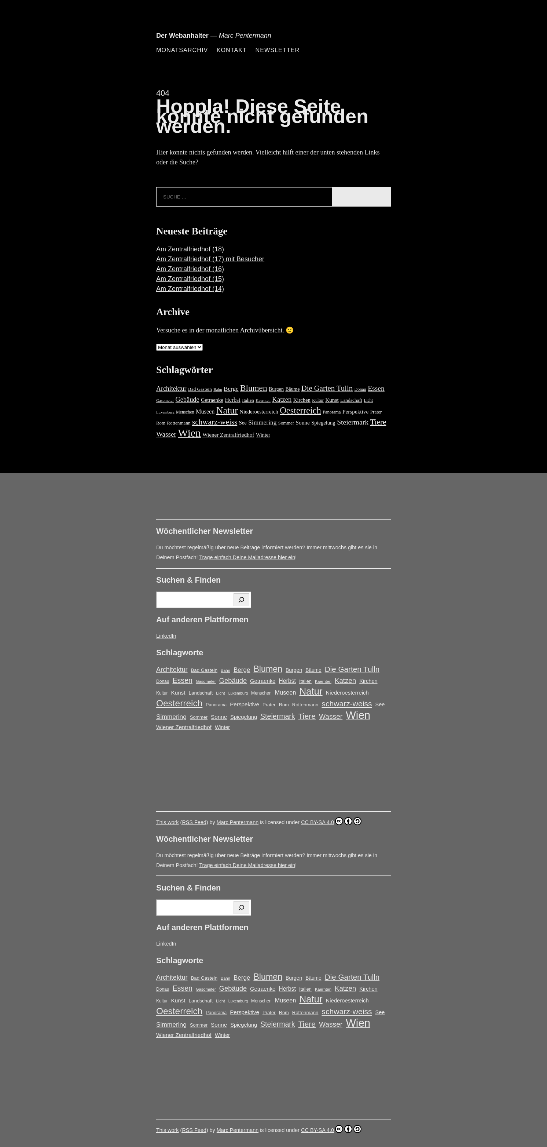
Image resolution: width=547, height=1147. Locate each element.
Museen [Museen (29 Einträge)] (205, 411)
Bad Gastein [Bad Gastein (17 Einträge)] (200, 389)
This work (167, 822)
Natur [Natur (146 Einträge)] (227, 410)
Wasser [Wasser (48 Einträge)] (166, 434)
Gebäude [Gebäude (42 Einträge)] (187, 399)
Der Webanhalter (182, 35)
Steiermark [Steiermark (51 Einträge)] (352, 422)
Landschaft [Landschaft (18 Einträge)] (351, 400)
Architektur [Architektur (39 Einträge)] (171, 388)
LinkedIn (166, 636)
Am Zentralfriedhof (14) (190, 288)
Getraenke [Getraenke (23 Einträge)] (212, 400)
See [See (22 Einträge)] (243, 423)
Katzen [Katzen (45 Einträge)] (281, 399)
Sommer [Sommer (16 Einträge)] (286, 423)
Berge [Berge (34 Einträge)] (231, 388)
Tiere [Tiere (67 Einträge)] (378, 422)
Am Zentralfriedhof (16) (190, 269)
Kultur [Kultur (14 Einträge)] (317, 400)
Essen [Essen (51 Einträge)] (376, 388)
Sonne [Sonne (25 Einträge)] (303, 422)
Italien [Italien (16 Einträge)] (248, 400)
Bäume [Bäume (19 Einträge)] (292, 389)
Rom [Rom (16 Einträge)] (160, 423)
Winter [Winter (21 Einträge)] (263, 435)
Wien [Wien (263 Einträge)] (189, 433)
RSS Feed (194, 822)
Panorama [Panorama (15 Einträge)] (332, 412)
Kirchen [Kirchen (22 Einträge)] (302, 400)
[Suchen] (241, 599)
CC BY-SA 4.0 (331, 821)
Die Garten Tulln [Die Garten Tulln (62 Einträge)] (327, 388)
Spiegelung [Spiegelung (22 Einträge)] (323, 423)
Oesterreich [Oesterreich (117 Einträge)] (300, 410)
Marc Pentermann (237, 822)
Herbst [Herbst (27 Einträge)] (233, 400)
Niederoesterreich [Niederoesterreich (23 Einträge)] (258, 412)
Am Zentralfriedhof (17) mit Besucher (210, 259)
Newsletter (277, 50)
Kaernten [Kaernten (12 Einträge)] (263, 400)
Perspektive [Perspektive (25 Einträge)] (355, 411)
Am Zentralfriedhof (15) (190, 279)
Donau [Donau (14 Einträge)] (360, 389)
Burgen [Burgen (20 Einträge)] (276, 389)
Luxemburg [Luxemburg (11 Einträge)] (165, 412)
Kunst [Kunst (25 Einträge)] (331, 400)
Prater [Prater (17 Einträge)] (376, 412)
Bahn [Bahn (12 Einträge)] (217, 389)
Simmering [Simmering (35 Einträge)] (262, 422)
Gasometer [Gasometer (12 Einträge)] (165, 400)
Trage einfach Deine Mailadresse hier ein (247, 557)
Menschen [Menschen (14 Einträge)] (185, 412)
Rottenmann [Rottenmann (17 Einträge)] (178, 423)
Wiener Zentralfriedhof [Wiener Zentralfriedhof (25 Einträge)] (228, 435)
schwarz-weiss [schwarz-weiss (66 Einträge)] (214, 422)
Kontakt (232, 50)
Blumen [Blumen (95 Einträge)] (253, 388)
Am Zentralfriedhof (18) (190, 249)
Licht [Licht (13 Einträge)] (368, 400)
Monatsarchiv (182, 50)
